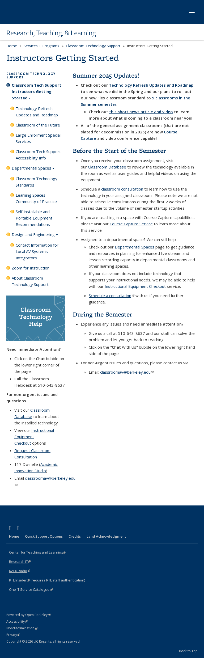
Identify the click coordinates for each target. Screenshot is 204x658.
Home (11, 45)
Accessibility (17, 621)
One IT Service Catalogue (31, 589)
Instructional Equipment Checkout (135, 286)
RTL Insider (19, 580)
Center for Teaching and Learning (37, 552)
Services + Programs (41, 45)
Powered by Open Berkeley (28, 615)
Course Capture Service (131, 223)
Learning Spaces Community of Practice (36, 198)
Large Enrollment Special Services (38, 138)
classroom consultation (122, 189)
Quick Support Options (44, 536)
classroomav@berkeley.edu (127, 372)
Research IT (20, 561)
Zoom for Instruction (30, 268)
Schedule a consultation (111, 295)
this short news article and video (141, 111)
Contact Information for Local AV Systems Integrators (37, 251)
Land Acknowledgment (106, 536)
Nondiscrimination (21, 628)
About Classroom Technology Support (30, 281)
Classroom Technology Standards (36, 182)
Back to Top (188, 650)
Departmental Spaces (33, 169)
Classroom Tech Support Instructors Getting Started (36, 93)
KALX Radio (19, 570)
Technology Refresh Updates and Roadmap (37, 111)
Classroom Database (107, 167)
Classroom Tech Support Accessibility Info (38, 155)
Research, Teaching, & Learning (51, 32)
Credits (75, 536)
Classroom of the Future (38, 125)
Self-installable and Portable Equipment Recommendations (34, 218)
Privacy (13, 634)
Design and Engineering (35, 236)
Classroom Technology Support (93, 45)
